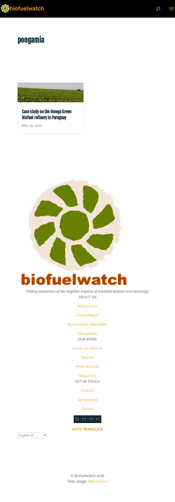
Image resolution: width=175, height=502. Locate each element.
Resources (87, 376)
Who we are (87, 306)
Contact (87, 390)
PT (98, 419)
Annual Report (87, 315)
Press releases (87, 367)
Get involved (87, 400)
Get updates (87, 334)
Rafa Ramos (98, 481)
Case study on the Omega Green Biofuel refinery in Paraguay (46, 114)
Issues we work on (87, 348)
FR (91, 419)
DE (77, 419)
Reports (87, 357)
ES (84, 419)
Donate (87, 409)
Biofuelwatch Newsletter (87, 324)
